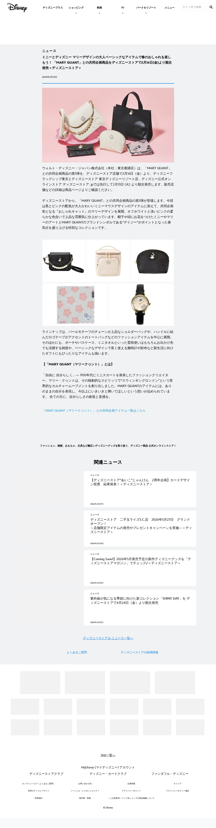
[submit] (211, 7)
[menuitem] (53, 7)
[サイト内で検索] (194, 7)
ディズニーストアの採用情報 (139, 671)
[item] (76, 7)
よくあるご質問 (77, 671)
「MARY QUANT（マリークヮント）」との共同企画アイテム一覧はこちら (94, 418)
